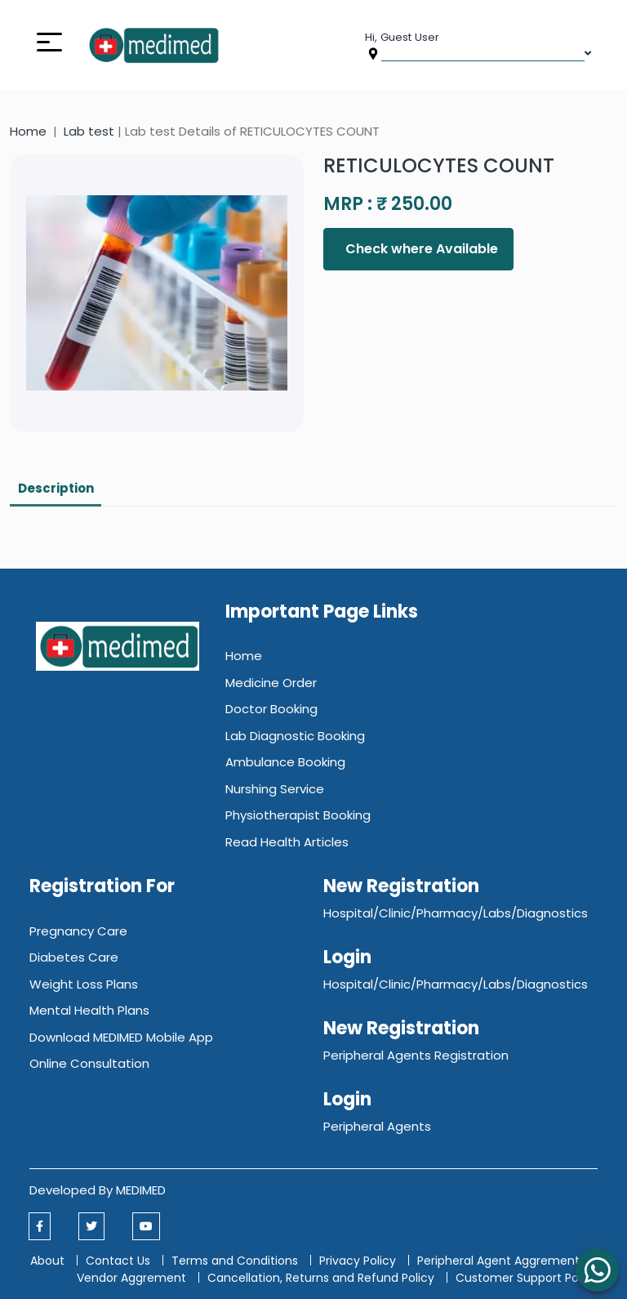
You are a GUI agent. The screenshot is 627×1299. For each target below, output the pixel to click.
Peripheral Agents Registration (416, 1055)
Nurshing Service (274, 788)
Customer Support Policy (527, 1278)
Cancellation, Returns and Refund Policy (322, 1278)
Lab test (89, 131)
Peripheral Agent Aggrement (500, 1260)
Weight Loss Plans (83, 984)
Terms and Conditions (234, 1260)
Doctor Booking (271, 708)
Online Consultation (89, 1063)
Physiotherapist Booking (298, 815)
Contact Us (118, 1260)
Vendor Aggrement (133, 1278)
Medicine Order (271, 682)
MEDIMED (141, 1190)
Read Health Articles (287, 841)
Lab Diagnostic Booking (295, 735)
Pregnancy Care (78, 931)
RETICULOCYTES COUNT (438, 165)
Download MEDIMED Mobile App (121, 1037)
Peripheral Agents (377, 1126)
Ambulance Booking (285, 761)
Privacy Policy (357, 1260)
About (47, 1260)
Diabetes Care (73, 957)
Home (28, 131)
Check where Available (420, 248)
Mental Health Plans (89, 1010)
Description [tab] (56, 488)
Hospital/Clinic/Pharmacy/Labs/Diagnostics (455, 913)
